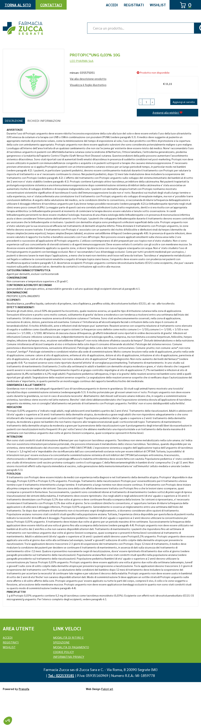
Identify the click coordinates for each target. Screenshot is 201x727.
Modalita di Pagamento (71, 647)
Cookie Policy (63, 652)
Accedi (112, 4)
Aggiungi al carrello (184, 102)
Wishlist (158, 4)
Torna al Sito (18, 4)
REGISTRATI (11, 642)
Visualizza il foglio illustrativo (88, 85)
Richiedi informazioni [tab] (44, 121)
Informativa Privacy (68, 657)
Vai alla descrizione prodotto (88, 79)
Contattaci (51, 4)
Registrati (134, 4)
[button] (140, 102)
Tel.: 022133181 (61, 675)
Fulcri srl (107, 689)
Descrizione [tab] (14, 121)
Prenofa (24, 689)
